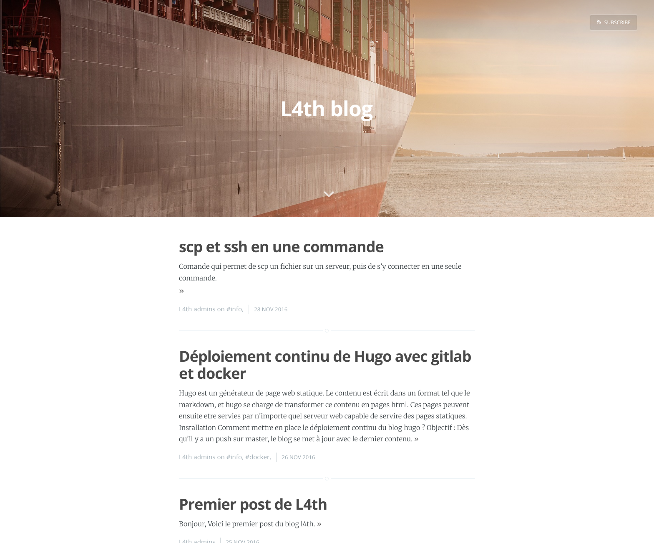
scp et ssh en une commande (281, 246)
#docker (257, 457)
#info (234, 309)
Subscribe (616, 22)
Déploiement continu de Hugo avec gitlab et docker (325, 364)
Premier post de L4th (253, 504)
